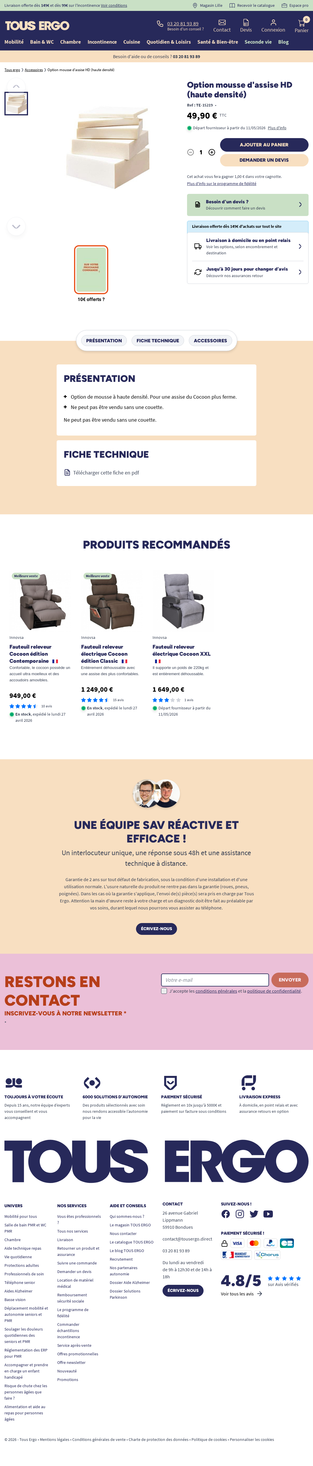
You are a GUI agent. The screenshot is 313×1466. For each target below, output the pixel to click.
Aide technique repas (22, 1248)
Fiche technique (158, 340)
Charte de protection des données (159, 1439)
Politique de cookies (209, 1439)
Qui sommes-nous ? (127, 1216)
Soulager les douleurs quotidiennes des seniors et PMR (23, 1335)
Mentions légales (54, 1439)
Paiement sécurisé (181, 1097)
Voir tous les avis (242, 1293)
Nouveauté (67, 1371)
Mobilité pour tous (20, 1216)
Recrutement (121, 1259)
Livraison (65, 1239)
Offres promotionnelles (77, 1354)
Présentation (104, 340)
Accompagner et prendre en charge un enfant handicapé (26, 1371)
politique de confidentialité (274, 991)
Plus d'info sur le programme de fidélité (221, 183)
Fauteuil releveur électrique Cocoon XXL (182, 653)
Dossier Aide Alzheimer (130, 1282)
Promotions (67, 1379)
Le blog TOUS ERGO (127, 1250)
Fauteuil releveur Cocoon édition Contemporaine (33, 654)
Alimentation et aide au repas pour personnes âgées (24, 1413)
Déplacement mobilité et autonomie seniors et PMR (26, 1314)
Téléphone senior (19, 1282)
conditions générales (216, 991)
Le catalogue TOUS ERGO (131, 1242)
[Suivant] (16, 226)
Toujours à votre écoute (33, 1097)
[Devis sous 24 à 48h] (300, 204)
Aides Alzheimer (18, 1291)
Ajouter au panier (264, 145)
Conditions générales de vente (99, 1439)
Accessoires (210, 340)
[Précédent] (16, 87)
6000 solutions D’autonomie (115, 1097)
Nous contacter (123, 1233)
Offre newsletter (71, 1362)
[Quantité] (201, 152)
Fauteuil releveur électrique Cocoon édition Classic (104, 654)
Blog (283, 41)
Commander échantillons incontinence (68, 1330)
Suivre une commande (77, 1263)
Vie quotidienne (18, 1256)
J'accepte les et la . (235, 991)
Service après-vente (74, 1345)
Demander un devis (264, 160)
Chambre (12, 1239)
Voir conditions (114, 5)
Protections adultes (21, 1265)
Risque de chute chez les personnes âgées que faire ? (25, 1392)
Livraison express (259, 1097)
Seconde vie (258, 41)
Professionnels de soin (24, 1274)
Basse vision (15, 1299)
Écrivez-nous (156, 928)
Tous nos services (72, 1231)
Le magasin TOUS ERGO (130, 1225)
